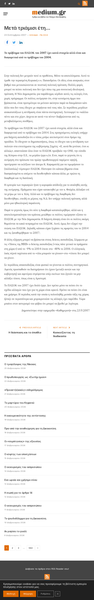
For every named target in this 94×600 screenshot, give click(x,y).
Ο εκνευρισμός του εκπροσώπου (22, 467)
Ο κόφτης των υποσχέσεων (20, 454)
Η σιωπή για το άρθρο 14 (18, 492)
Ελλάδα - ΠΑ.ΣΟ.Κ (39, 35)
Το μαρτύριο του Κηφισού (19, 402)
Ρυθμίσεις (45, 593)
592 (31, 548)
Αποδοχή (11, 593)
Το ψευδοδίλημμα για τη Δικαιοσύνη (25, 518)
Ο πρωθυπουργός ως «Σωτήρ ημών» (25, 377)
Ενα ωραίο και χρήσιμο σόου (20, 479)
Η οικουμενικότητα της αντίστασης (25, 415)
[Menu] (5, 14)
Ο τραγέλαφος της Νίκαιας (20, 364)
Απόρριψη (28, 593)
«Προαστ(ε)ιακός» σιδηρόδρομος (23, 389)
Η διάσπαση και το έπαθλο (25, 332)
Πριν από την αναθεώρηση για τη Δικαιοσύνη (30, 428)
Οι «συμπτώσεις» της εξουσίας (22, 441)
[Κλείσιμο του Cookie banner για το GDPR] (57, 593)
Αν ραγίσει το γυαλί (15, 531)
